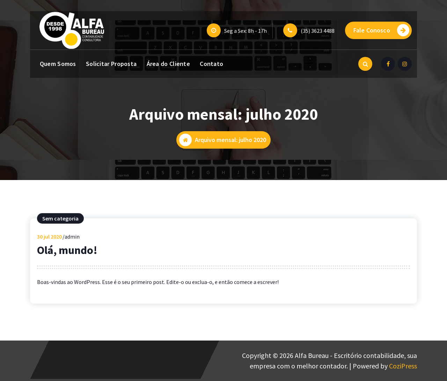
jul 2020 (49, 239)
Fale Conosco (381, 30)
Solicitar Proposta (111, 64)
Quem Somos (58, 64)
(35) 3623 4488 (318, 30)
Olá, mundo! (67, 253)
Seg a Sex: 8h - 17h (245, 30)
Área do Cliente (168, 64)
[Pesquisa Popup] (365, 64)
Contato (211, 64)
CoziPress (403, 365)
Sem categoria (60, 221)
